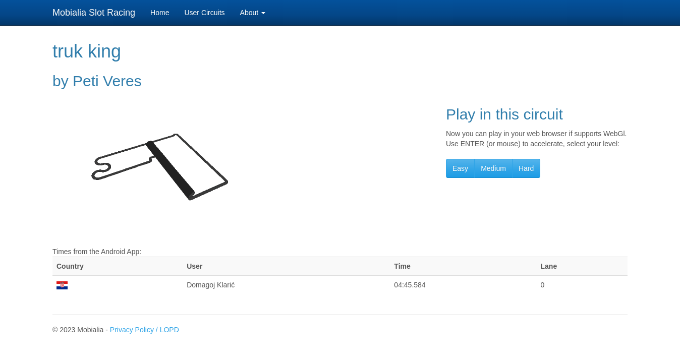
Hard (526, 168)
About (252, 13)
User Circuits (204, 13)
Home (159, 13)
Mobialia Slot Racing (93, 13)
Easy (460, 168)
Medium (493, 168)
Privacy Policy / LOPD (144, 330)
